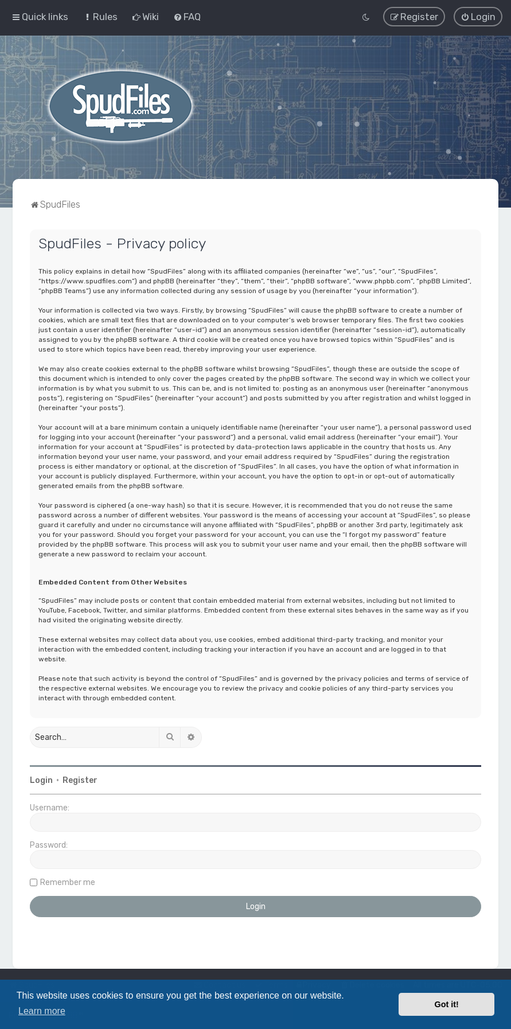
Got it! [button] (447, 1004)
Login (41, 780)
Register (80, 780)
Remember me (67, 882)
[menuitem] (100, 16)
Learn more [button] (41, 1011)
